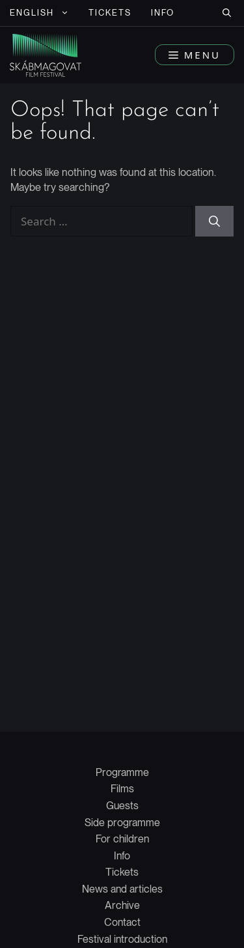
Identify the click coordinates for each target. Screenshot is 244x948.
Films (122, 789)
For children (122, 839)
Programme (122, 772)
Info (162, 13)
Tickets (110, 13)
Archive (122, 905)
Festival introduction (122, 939)
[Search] (214, 221)
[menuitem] (39, 13)
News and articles (122, 889)
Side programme (122, 822)
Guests (122, 805)
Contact (122, 922)
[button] (227, 13)
